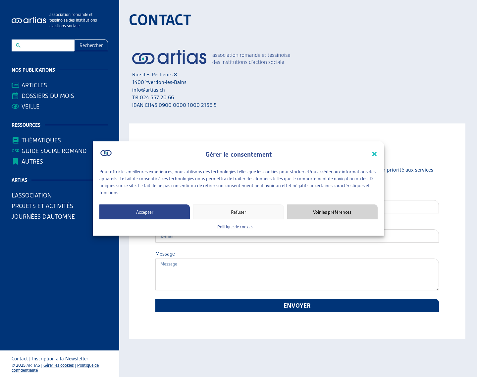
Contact (20, 359)
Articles (34, 85)
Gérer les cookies (58, 365)
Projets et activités (44, 206)
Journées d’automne (43, 216)
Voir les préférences (332, 212)
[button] (374, 154)
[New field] (47, 45)
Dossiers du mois (48, 96)
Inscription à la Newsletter (60, 359)
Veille (30, 106)
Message (165, 254)
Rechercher (91, 45)
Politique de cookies (235, 226)
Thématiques (41, 140)
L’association (33, 195)
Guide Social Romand (54, 151)
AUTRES (34, 161)
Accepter (144, 212)
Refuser (238, 212)
